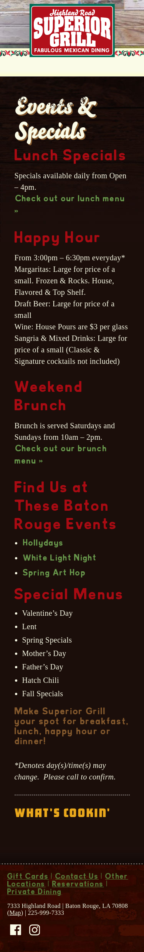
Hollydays (43, 544)
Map (15, 912)
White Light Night (60, 558)
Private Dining (34, 892)
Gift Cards (28, 877)
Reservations (78, 884)
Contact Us (77, 877)
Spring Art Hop (54, 573)
